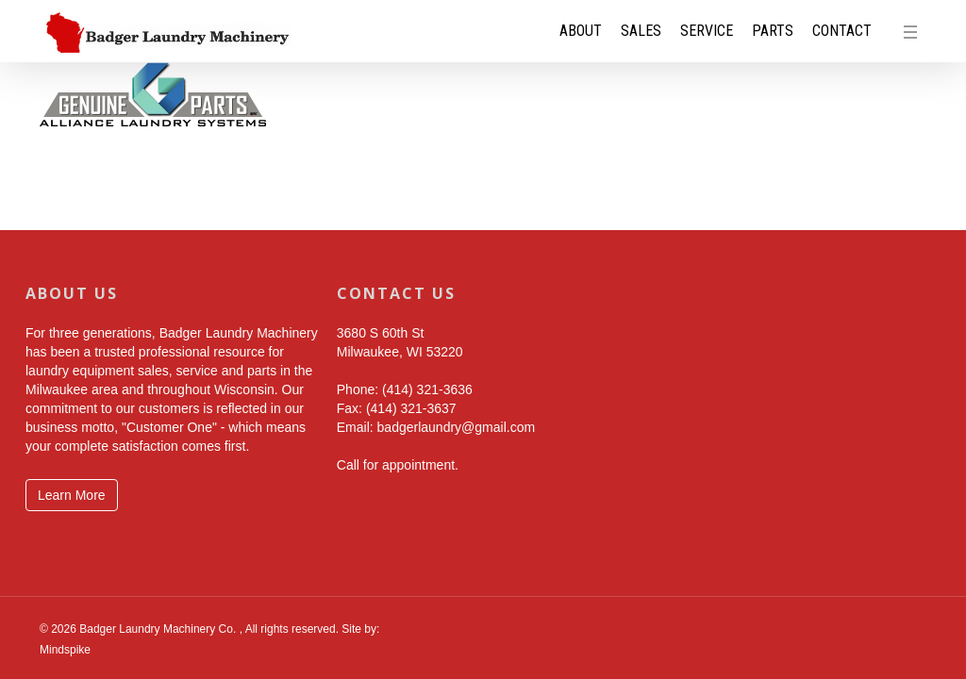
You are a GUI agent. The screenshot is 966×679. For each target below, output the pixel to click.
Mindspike (65, 649)
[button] (915, 31)
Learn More (72, 495)
